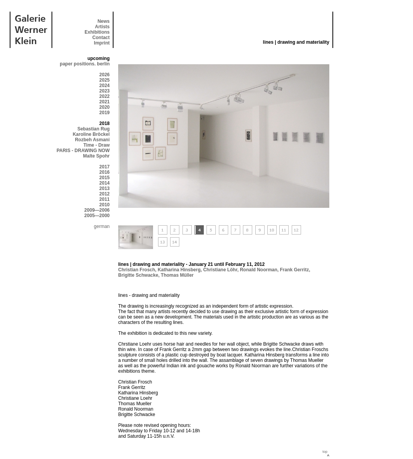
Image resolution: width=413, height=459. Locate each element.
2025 (104, 80)
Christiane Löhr (220, 269)
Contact (101, 37)
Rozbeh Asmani (92, 139)
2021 (104, 101)
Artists (102, 26)
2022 (104, 96)
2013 (104, 188)
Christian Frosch (136, 269)
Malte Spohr (96, 156)
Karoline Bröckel (91, 134)
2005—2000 (97, 215)
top (324, 452)
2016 (104, 172)
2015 (104, 177)
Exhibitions (97, 32)
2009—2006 (97, 210)
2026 (104, 74)
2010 (104, 204)
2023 (104, 91)
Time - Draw (96, 145)
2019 (104, 112)
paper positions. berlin (85, 64)
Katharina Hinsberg (179, 269)
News (104, 21)
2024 (104, 85)
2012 (104, 194)
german (102, 226)
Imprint (102, 43)
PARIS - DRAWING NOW (83, 150)
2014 (104, 183)
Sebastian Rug (93, 129)
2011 (104, 199)
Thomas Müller (177, 275)
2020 (104, 107)
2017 (104, 167)
